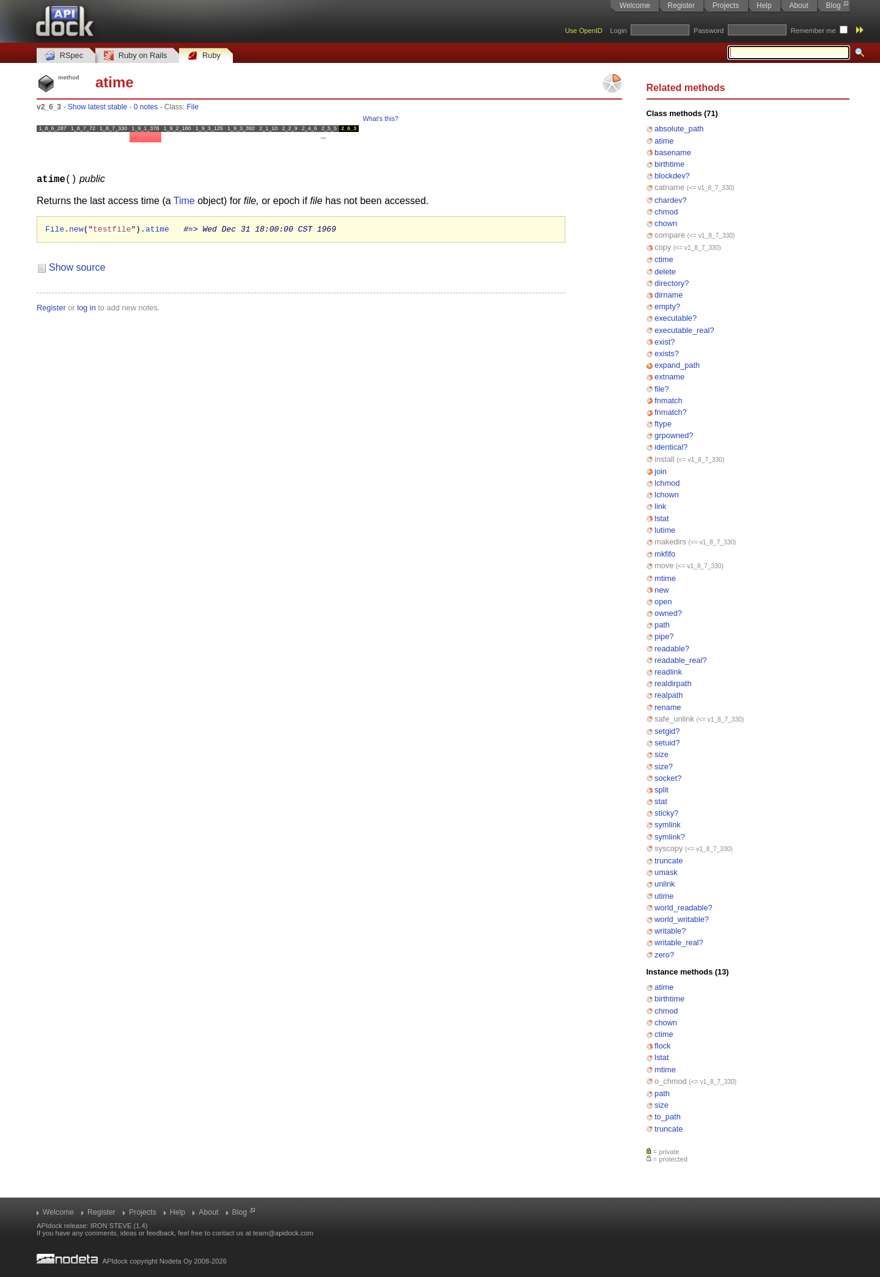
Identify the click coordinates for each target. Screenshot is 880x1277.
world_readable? (683, 907)
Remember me (813, 30)
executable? (675, 318)
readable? (671, 648)
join (660, 471)
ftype (663, 423)
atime (663, 140)
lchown (666, 494)
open (663, 601)
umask (666, 872)
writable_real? (678, 942)
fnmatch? (670, 412)
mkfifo (664, 553)
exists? (666, 353)
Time (184, 200)
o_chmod (670, 1081)
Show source (77, 268)
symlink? (669, 836)
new (661, 590)
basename (672, 152)
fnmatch (668, 400)
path (662, 624)
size (661, 754)
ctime (663, 259)
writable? (670, 930)
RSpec (64, 56)
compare (669, 235)
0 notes (146, 107)
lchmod (667, 483)
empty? (667, 306)
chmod (666, 211)
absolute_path (678, 128)
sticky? (666, 813)
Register (681, 5)
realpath (668, 695)
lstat (661, 518)
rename (667, 707)
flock (662, 1045)
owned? (668, 613)
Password (709, 30)
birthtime (669, 164)
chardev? (670, 200)
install (664, 459)
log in (86, 308)
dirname (668, 294)
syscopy (668, 848)
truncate (668, 860)
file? (661, 388)
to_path (667, 1116)
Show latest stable (97, 107)
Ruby (204, 56)
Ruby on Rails (135, 56)
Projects (726, 5)
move (663, 565)
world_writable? (681, 919)
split (661, 789)
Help (764, 5)
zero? (664, 954)
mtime (665, 578)
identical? (671, 447)
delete (665, 271)
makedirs (670, 541)
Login (618, 30)
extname (669, 376)
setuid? (667, 742)
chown (665, 223)
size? (663, 766)
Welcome (635, 5)
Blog (833, 5)
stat (660, 801)
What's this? (380, 118)
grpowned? (673, 435)
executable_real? (684, 330)
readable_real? (680, 660)
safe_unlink (674, 718)
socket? (667, 778)
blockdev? (672, 175)
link (660, 506)
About (798, 5)
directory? (671, 283)
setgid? (667, 731)
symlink (667, 824)
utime (663, 896)
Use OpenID (584, 30)
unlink (664, 883)
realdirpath (672, 683)
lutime (664, 530)
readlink (668, 671)
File (193, 107)
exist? (664, 341)
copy (662, 247)
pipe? (663, 636)
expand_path (677, 365)
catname (669, 187)
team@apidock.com (283, 1233)
